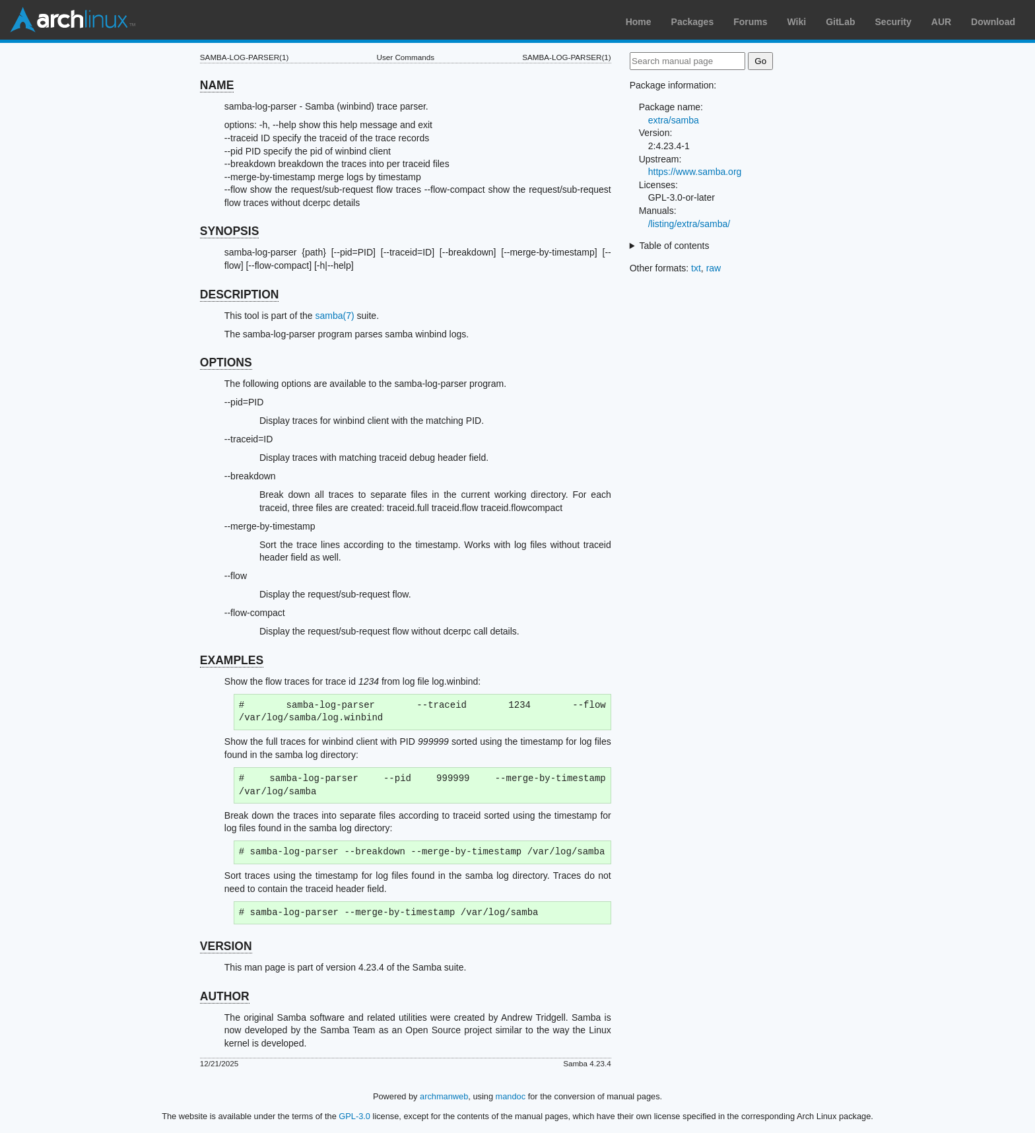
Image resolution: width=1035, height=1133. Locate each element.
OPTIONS (226, 362)
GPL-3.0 (354, 1116)
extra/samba (673, 120)
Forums (750, 22)
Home (638, 22)
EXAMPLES (231, 660)
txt (696, 268)
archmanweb (444, 1096)
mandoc (511, 1096)
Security (893, 22)
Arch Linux (72, 20)
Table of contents (675, 245)
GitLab (840, 22)
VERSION (226, 946)
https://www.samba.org (695, 171)
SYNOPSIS (229, 231)
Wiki (797, 22)
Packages (692, 22)
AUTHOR (225, 996)
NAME (217, 85)
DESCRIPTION (239, 294)
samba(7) (335, 315)
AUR (941, 22)
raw (713, 268)
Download (993, 22)
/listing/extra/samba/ (689, 224)
